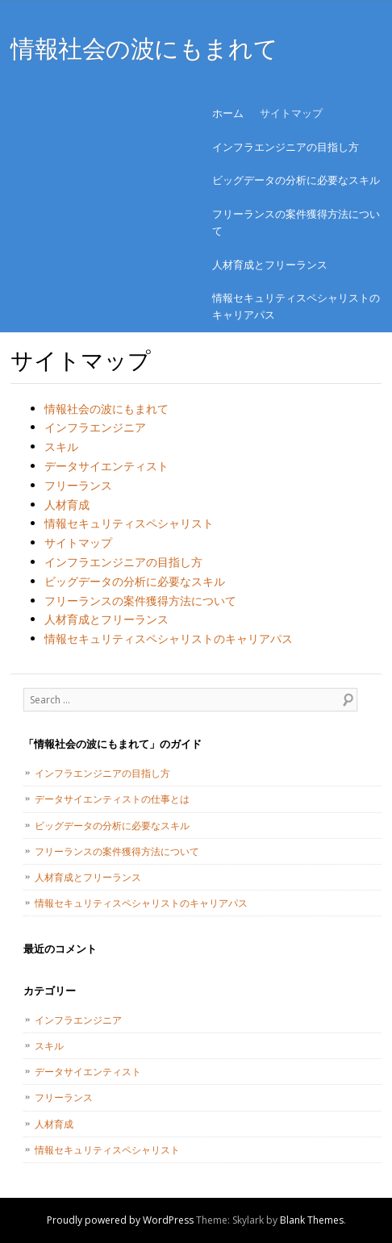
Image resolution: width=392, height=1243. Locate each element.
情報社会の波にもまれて (143, 48)
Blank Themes (312, 1220)
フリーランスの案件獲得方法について (296, 222)
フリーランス (78, 485)
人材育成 (67, 504)
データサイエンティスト (106, 465)
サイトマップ (291, 113)
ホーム (228, 113)
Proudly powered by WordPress (120, 1220)
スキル (61, 446)
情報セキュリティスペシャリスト (129, 523)
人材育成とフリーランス (269, 264)
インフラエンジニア (95, 427)
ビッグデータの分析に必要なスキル (296, 180)
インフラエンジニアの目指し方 (285, 147)
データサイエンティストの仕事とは (112, 799)
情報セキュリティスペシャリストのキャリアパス (296, 306)
